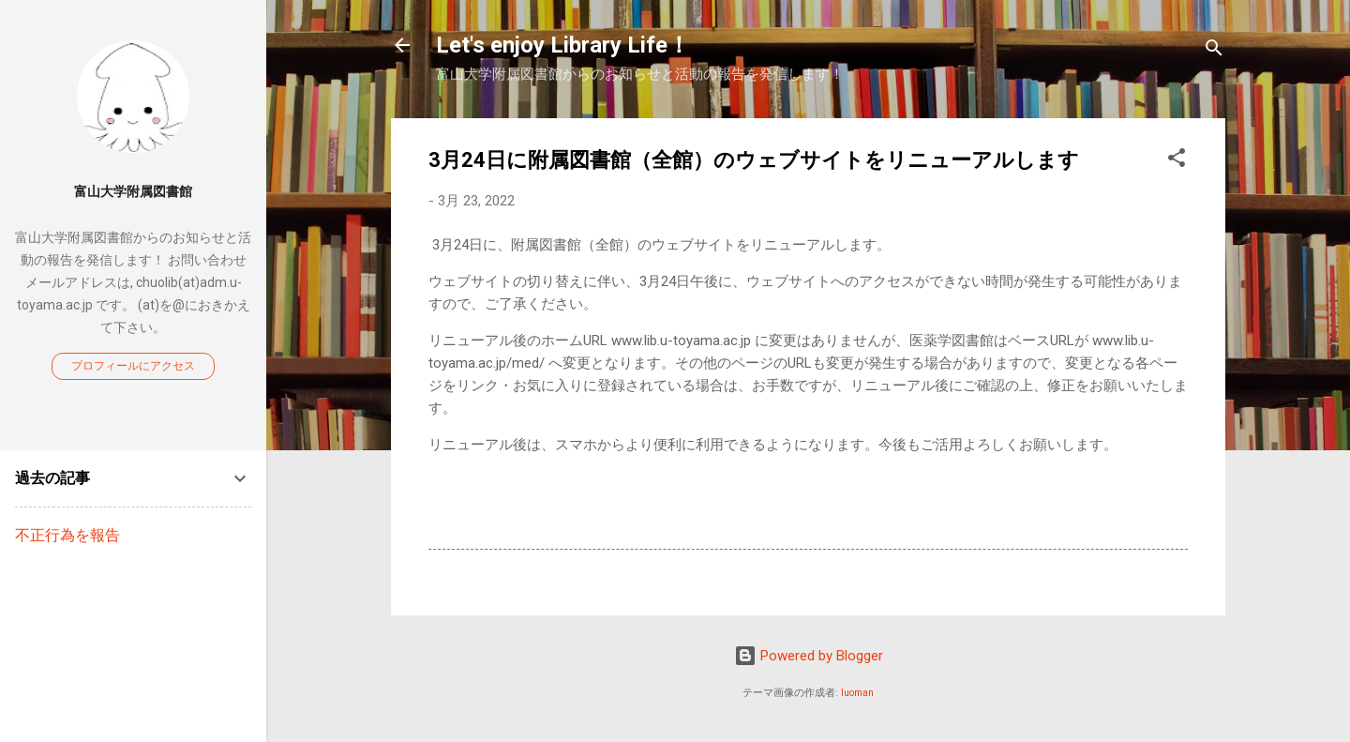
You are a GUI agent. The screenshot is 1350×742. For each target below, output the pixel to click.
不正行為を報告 (67, 535)
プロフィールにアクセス (133, 365)
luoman (857, 693)
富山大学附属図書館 (133, 191)
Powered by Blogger (808, 655)
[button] (1176, 160)
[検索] (1214, 51)
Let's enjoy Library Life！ (563, 45)
